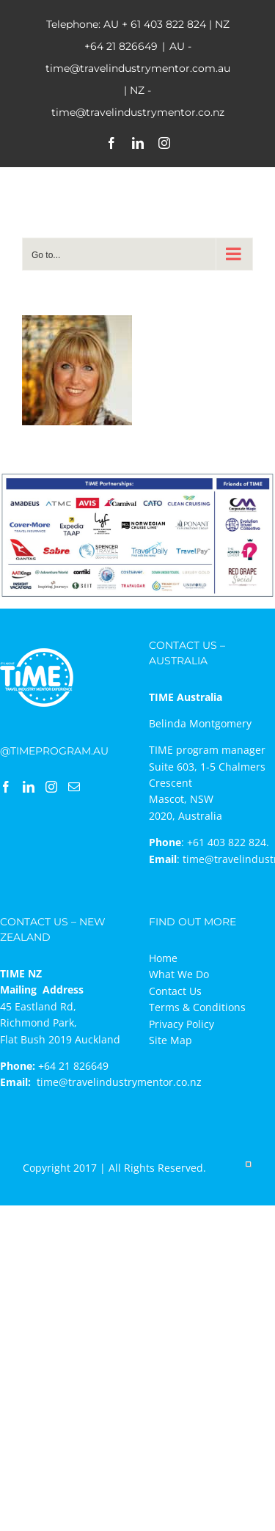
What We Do (179, 974)
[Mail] (74, 787)
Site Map (170, 1040)
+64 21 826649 (121, 46)
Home (163, 958)
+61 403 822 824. (228, 842)
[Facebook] (6, 787)
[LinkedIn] (28, 787)
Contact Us (175, 991)
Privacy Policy (181, 1024)
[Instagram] (51, 787)
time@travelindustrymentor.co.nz (119, 1082)
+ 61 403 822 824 (164, 24)
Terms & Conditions (197, 1007)
